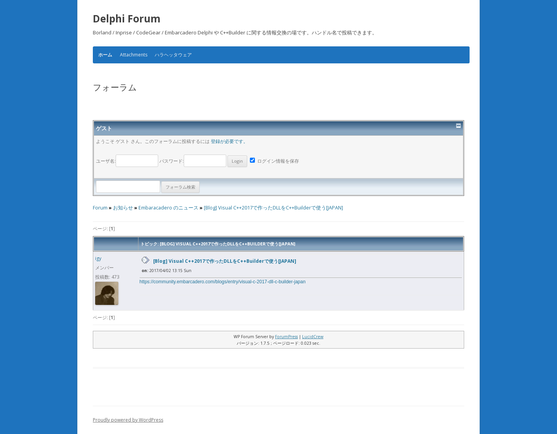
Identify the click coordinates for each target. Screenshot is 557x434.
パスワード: (203, 161)
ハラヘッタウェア (173, 54)
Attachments (133, 54)
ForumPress (286, 336)
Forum (100, 207)
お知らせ (123, 207)
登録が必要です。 (229, 141)
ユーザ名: (127, 161)
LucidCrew (312, 336)
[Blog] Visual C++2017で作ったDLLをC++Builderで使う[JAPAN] (273, 207)
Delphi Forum (127, 19)
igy (98, 258)
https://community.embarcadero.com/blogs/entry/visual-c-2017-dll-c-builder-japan (223, 281)
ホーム (105, 55)
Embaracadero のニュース (168, 207)
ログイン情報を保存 (274, 161)
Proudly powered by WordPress (128, 420)
